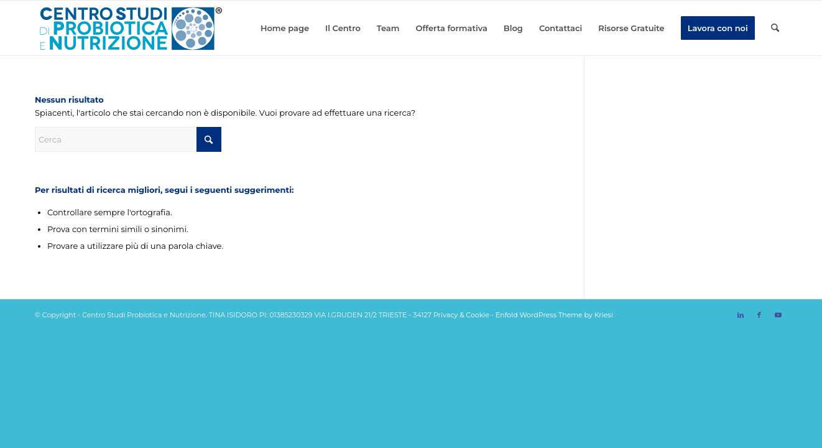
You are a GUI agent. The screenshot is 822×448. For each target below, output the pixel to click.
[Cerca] (775, 28)
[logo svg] (130, 28)
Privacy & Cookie (461, 314)
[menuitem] (284, 28)
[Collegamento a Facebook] (759, 315)
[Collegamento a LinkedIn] (740, 315)
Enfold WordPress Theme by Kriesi (554, 314)
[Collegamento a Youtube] (778, 315)
